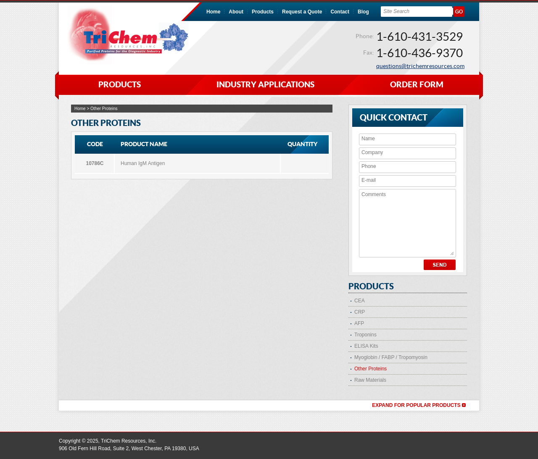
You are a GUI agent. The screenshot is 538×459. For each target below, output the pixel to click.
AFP (359, 323)
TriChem (128, 34)
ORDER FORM (416, 84)
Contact (339, 12)
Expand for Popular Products (419, 405)
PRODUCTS (119, 84)
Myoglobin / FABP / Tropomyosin (390, 357)
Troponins (365, 335)
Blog (363, 12)
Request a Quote (302, 12)
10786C (94, 163)
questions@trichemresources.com (420, 66)
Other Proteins (370, 369)
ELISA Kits (366, 346)
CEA (359, 301)
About (236, 12)
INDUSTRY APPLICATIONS (265, 84)
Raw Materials (370, 380)
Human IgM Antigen (143, 163)
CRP (359, 312)
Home (213, 12)
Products (263, 12)
